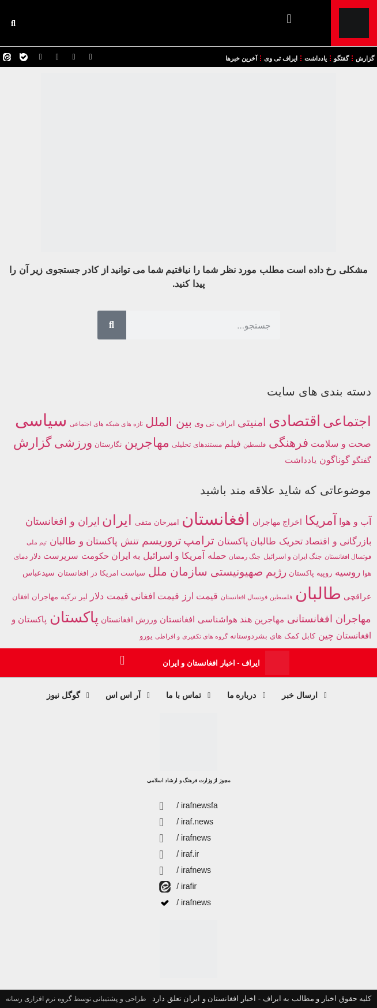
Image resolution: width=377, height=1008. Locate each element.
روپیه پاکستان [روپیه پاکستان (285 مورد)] (310, 573)
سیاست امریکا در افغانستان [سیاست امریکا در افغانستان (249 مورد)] (101, 573)
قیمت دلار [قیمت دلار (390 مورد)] (109, 596)
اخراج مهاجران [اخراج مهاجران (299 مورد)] (277, 522)
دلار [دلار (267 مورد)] (35, 556)
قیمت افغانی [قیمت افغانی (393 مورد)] (155, 596)
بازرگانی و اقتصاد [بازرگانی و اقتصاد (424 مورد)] (338, 541)
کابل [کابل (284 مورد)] (308, 636)
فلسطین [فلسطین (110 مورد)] (254, 444)
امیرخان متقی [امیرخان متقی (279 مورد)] (157, 522)
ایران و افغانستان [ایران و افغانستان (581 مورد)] (62, 521)
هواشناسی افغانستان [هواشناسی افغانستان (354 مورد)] (198, 619)
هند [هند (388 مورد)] (246, 619)
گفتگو (341, 58)
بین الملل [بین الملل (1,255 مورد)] (168, 421)
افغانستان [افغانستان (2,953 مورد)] (216, 518)
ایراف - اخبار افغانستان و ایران (211, 663)
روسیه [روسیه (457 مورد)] (347, 572)
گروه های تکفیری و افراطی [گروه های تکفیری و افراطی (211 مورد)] (191, 636)
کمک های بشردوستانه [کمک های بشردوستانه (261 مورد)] (264, 636)
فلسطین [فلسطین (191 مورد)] (281, 596)
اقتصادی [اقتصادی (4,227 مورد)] (295, 421)
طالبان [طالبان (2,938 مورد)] (318, 593)
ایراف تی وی (280, 58)
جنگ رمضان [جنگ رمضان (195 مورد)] (245, 556)
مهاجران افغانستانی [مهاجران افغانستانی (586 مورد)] (329, 619)
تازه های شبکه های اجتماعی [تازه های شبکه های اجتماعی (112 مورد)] (106, 423)
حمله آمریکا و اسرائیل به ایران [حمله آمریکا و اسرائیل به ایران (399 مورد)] (169, 556)
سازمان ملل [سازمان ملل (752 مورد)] (178, 571)
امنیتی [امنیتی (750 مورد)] (251, 422)
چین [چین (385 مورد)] (326, 635)
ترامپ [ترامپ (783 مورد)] (198, 540)
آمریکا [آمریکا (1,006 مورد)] (321, 520)
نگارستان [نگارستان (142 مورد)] (108, 444)
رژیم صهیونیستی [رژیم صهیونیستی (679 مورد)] (248, 572)
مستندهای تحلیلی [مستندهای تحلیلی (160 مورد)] (196, 444)
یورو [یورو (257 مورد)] (146, 636)
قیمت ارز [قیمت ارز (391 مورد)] (200, 596)
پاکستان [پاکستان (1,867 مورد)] (74, 617)
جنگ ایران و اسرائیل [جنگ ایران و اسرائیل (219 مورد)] (292, 556)
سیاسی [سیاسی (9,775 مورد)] (41, 420)
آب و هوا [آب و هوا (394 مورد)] (355, 522)
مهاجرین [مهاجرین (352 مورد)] (269, 619)
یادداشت (315, 58)
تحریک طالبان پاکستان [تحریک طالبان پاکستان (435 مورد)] (260, 541)
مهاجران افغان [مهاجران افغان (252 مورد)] (35, 597)
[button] (289, 18)
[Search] (111, 325)
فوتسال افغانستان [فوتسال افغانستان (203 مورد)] (244, 596)
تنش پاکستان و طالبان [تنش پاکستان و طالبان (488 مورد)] (94, 541)
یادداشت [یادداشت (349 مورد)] (300, 460)
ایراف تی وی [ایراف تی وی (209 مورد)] (214, 423)
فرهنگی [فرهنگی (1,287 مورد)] (288, 442)
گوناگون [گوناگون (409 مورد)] (334, 459)
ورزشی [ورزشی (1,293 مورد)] (73, 442)
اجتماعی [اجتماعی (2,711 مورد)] (347, 421)
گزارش (365, 58)
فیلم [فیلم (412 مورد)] (232, 443)
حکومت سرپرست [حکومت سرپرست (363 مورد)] (75, 556)
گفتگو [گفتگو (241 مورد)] (361, 460)
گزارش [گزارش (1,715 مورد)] (32, 442)
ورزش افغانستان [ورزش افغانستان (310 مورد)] (129, 619)
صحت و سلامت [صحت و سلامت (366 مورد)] (341, 444)
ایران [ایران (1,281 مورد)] (117, 520)
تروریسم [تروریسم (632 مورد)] (161, 541)
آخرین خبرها (241, 58)
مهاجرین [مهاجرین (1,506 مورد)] (147, 443)
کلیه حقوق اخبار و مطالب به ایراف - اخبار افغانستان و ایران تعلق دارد (261, 998)
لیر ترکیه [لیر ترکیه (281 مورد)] (74, 596)
